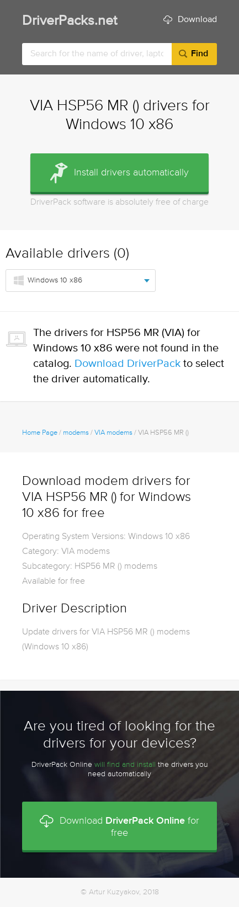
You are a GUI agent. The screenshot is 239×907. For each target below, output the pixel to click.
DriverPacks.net (69, 21)
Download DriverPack (127, 364)
